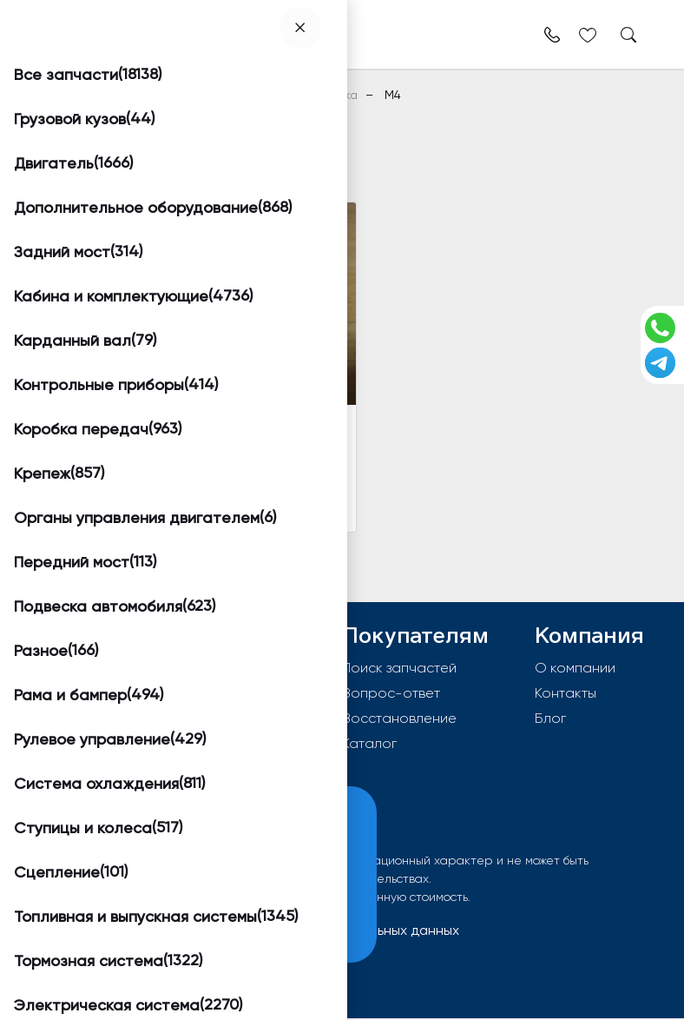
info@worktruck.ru (121, 723)
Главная (63, 95)
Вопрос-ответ (391, 693)
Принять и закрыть (131, 923)
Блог (550, 718)
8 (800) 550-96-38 (124, 751)
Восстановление (399, 718)
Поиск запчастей (399, 667)
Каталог (369, 743)
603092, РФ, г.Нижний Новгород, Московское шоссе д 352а (170, 685)
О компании (575, 667)
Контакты (565, 693)
